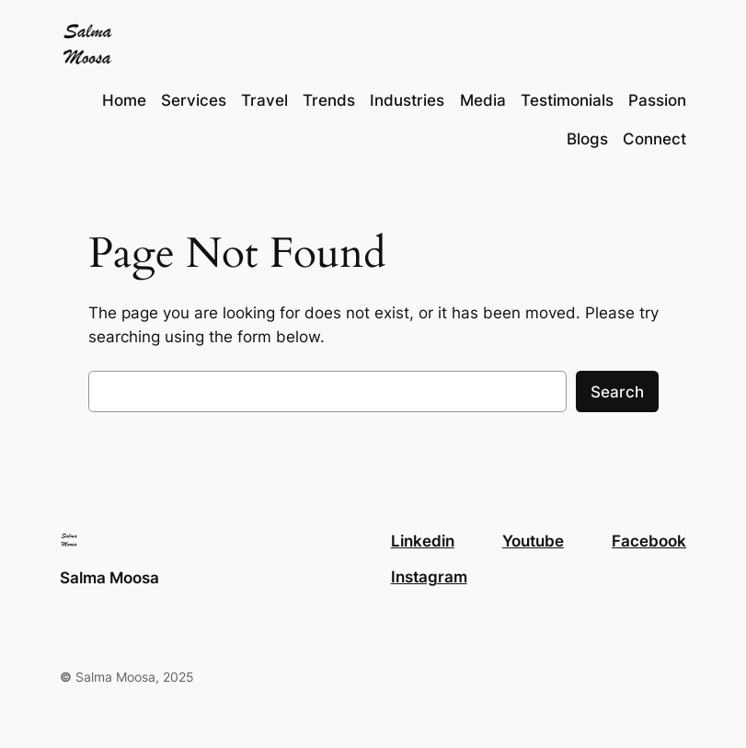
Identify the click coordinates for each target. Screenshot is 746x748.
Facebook (649, 541)
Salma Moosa (109, 578)
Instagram (429, 577)
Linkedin (422, 541)
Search (617, 392)
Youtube (533, 541)
